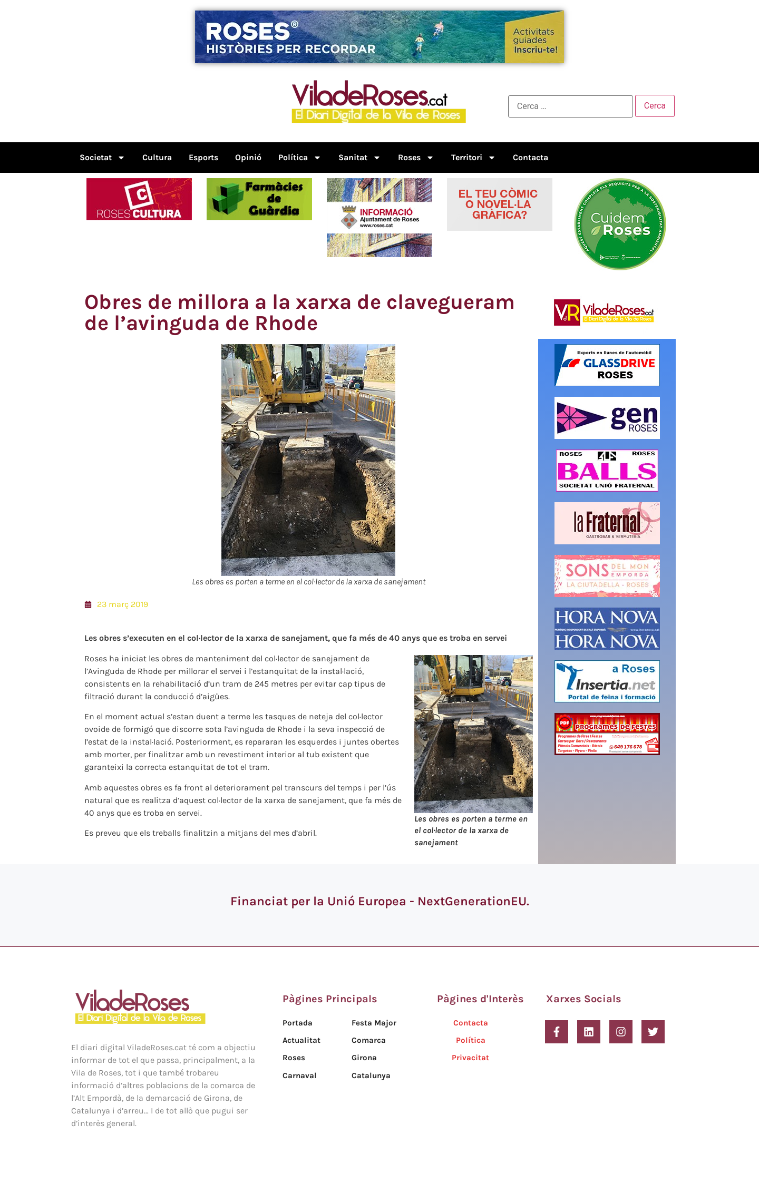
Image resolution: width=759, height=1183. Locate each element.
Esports (203, 157)
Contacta (530, 157)
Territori (473, 157)
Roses (416, 157)
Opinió (248, 157)
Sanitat (359, 157)
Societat (102, 157)
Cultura (157, 157)
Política (300, 157)
